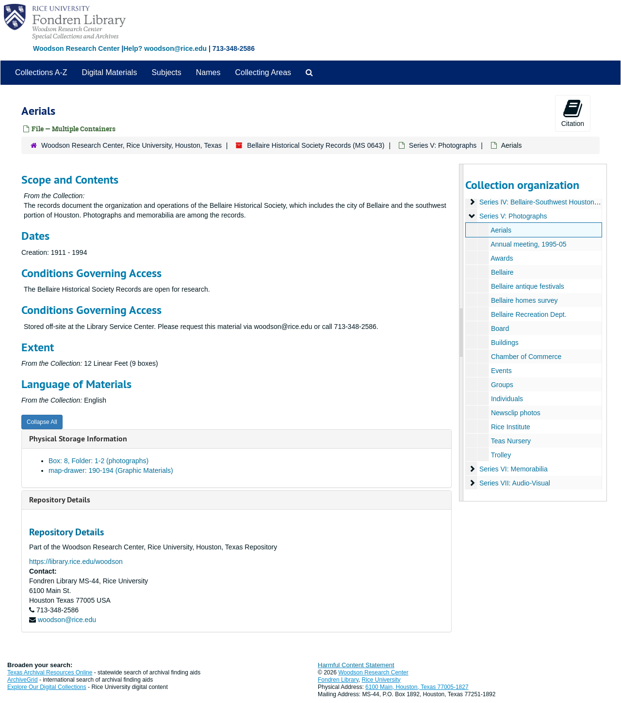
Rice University (381, 679)
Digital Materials (109, 72)
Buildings (504, 342)
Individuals (506, 399)
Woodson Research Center (76, 48)
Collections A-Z (41, 72)
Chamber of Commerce (525, 356)
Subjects (166, 72)
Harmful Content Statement (356, 665)
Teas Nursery (510, 441)
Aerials (500, 230)
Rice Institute (510, 427)
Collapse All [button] (42, 422)
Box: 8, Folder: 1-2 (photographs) (98, 461)
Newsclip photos (515, 413)
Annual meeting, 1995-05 (528, 244)
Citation (572, 112)
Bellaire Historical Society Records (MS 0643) (315, 145)
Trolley (500, 455)
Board (499, 328)
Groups (501, 385)
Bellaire (501, 272)
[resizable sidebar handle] (461, 332)
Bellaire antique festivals (527, 286)
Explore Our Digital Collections (46, 687)
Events (500, 371)
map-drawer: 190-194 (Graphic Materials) (111, 470)
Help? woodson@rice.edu (165, 48)
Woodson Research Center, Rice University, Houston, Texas (131, 145)
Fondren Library (338, 679)
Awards (501, 258)
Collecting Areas (263, 72)
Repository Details (59, 500)
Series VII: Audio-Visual (514, 483)
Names (208, 72)
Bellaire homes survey (523, 300)
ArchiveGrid (22, 679)
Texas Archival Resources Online (49, 672)
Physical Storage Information (78, 439)
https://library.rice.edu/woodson (76, 561)
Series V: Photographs (443, 145)
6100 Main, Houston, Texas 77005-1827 (417, 687)
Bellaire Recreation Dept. (528, 314)
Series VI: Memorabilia (513, 469)
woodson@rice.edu (67, 620)
